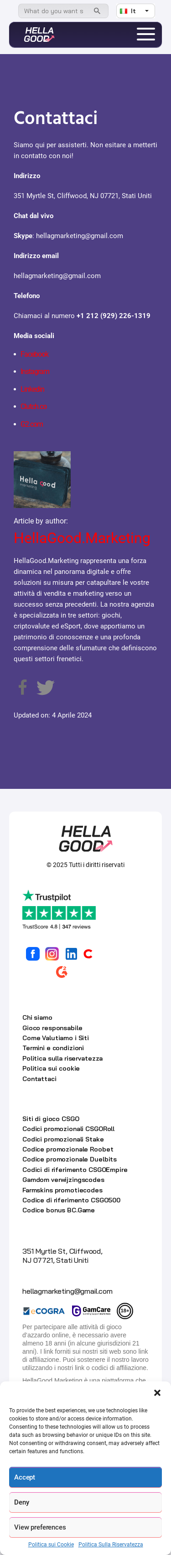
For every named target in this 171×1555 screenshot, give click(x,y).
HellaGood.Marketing (82, 538)
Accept (24, 1477)
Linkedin (32, 389)
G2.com (32, 424)
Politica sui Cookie (51, 1545)
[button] (157, 1392)
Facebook (34, 354)
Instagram (35, 371)
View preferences (40, 1527)
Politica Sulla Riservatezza (110, 1545)
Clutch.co (34, 406)
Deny (21, 1502)
